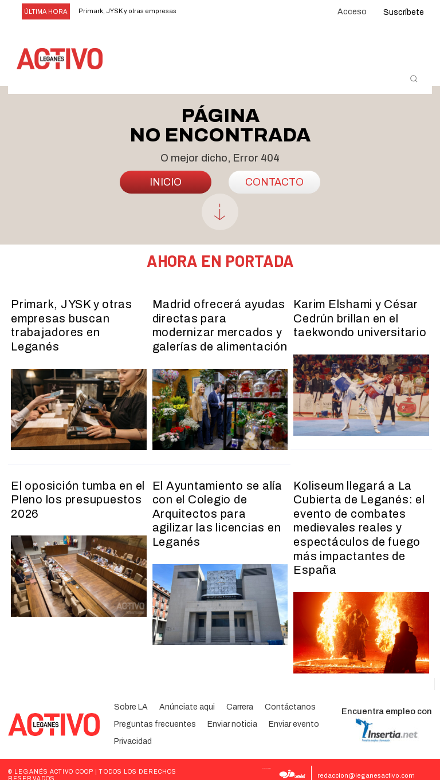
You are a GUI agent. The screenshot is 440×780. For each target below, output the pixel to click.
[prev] (202, 12)
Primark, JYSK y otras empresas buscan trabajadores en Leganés (75, 322)
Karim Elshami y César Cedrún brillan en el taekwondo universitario (355, 322)
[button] (413, 78)
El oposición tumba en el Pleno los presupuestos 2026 (74, 496)
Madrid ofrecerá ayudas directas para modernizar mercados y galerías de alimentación (217, 328)
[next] (221, 12)
